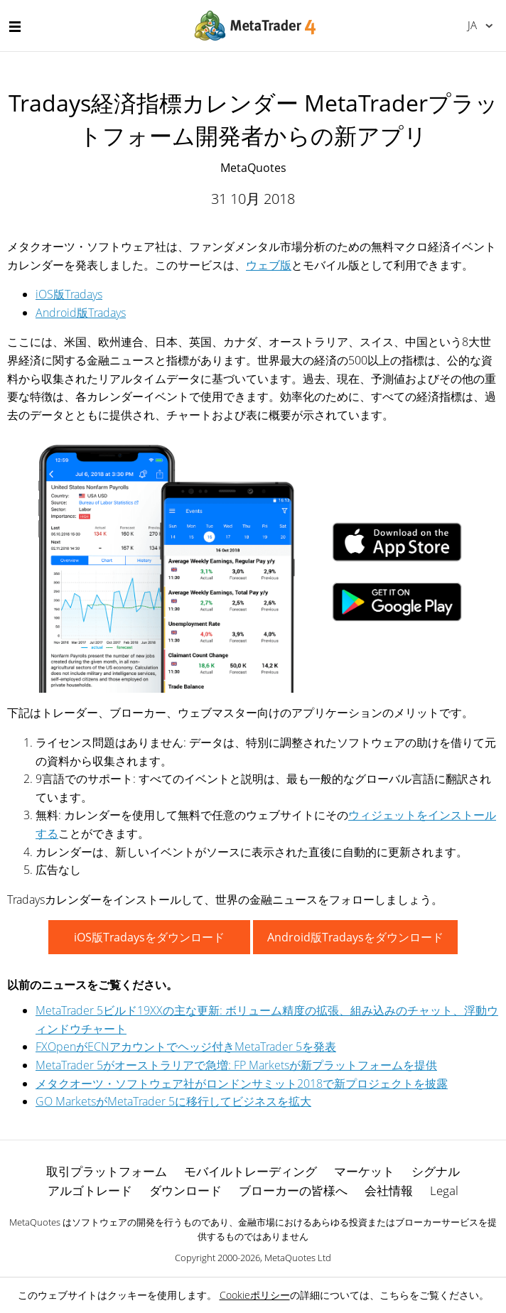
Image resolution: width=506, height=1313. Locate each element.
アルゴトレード (90, 1190)
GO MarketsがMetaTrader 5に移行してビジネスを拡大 (173, 1101)
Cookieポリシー (255, 1295)
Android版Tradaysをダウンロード (355, 937)
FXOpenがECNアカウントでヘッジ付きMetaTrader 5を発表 (186, 1046)
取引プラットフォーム (106, 1171)
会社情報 (389, 1190)
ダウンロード (185, 1190)
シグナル (435, 1171)
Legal (444, 1190)
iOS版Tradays (69, 294)
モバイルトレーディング (250, 1171)
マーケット (364, 1171)
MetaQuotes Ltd (297, 1257)
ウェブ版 (268, 265)
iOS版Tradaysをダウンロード (149, 937)
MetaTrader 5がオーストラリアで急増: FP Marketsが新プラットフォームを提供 (236, 1065)
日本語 (472, 25)
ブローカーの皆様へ (293, 1190)
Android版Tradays (81, 312)
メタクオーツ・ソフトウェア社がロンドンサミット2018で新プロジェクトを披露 (242, 1083)
